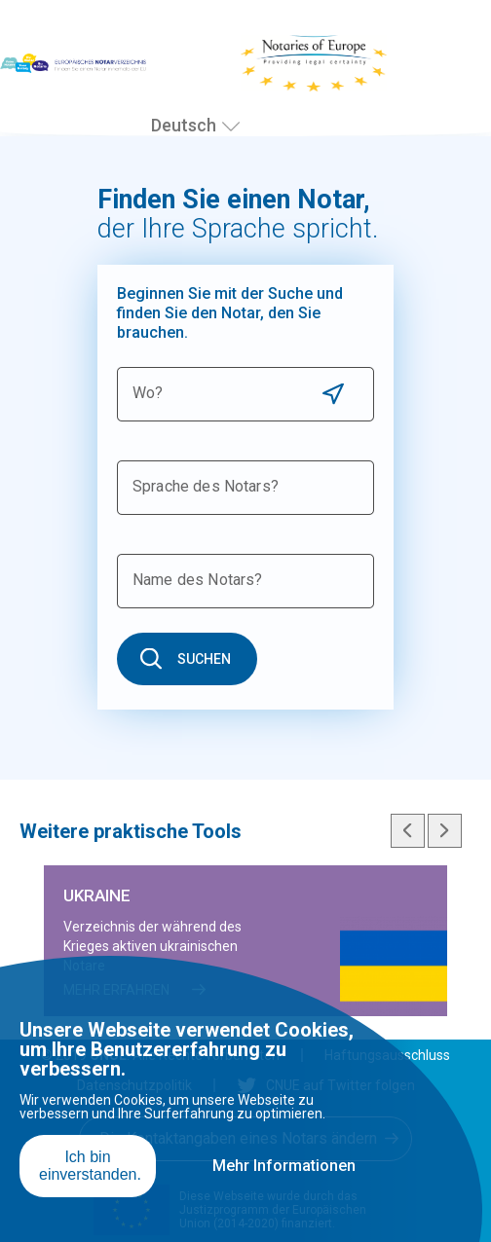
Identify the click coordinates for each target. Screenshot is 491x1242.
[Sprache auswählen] (231, 126)
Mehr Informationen (284, 1165)
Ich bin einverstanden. (90, 1166)
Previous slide (408, 831)
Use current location (333, 394)
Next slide (445, 831)
